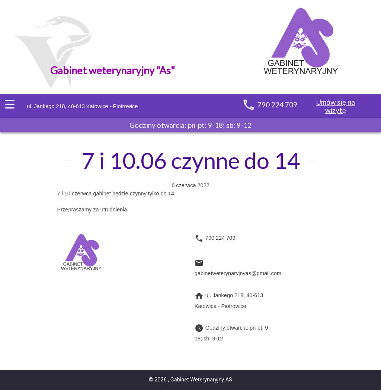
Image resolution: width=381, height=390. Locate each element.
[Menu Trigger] (9, 104)
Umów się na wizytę (335, 106)
